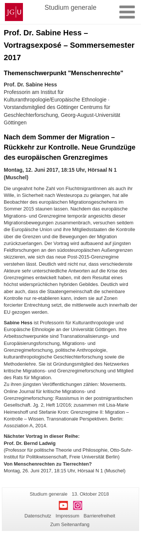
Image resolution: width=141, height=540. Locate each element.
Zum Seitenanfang (69, 524)
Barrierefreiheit (99, 516)
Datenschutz (37, 516)
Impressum (67, 516)
